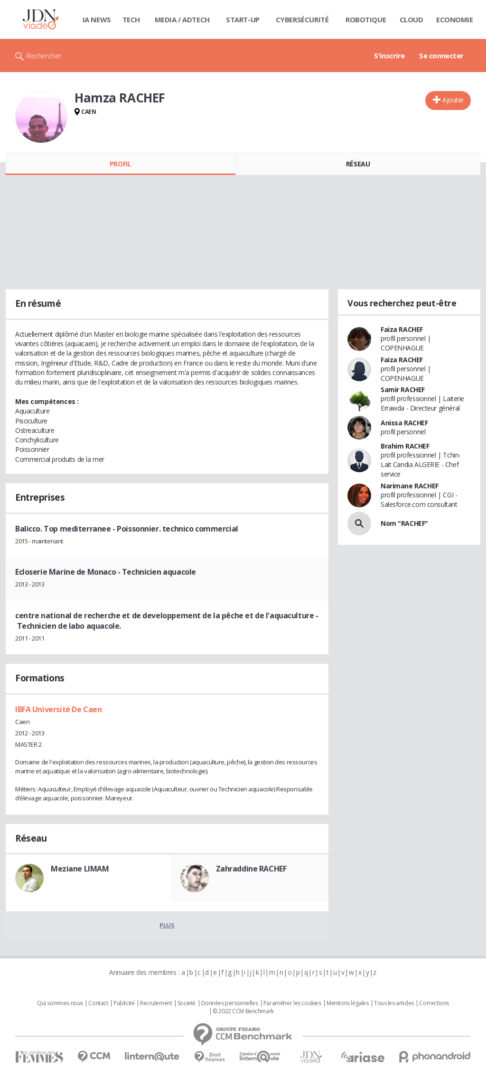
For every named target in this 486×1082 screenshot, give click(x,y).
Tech (131, 19)
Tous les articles (394, 1003)
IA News (97, 19)
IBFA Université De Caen (58, 709)
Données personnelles (229, 1003)
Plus (166, 925)
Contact (98, 1003)
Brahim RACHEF (405, 445)
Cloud (411, 19)
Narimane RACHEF (410, 485)
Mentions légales (347, 1003)
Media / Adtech (182, 19)
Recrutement (156, 1003)
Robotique (366, 19)
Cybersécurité (302, 19)
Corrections (434, 1003)
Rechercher (44, 55)
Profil (120, 163)
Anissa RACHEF (404, 422)
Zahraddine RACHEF (251, 868)
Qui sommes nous (60, 1003)
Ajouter (453, 99)
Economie (454, 19)
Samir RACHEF (403, 389)
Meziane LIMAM (80, 868)
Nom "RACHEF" (404, 523)
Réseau (358, 163)
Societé (187, 1003)
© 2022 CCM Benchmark (243, 1011)
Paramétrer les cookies (292, 1003)
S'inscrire (389, 55)
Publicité (123, 1003)
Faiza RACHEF (402, 329)
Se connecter (441, 55)
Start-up (243, 19)
